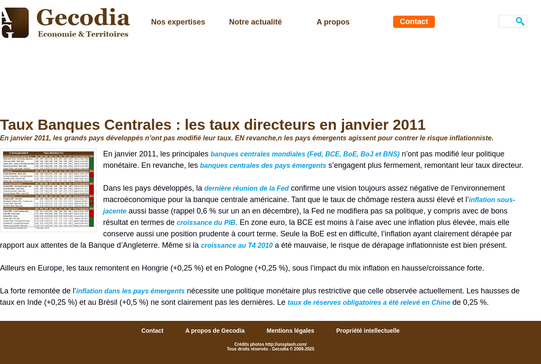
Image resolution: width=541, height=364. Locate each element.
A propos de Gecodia (216, 330)
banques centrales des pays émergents (263, 165)
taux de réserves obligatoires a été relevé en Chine (368, 302)
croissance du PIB (206, 222)
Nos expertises (178, 22)
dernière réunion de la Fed (246, 188)
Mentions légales (291, 330)
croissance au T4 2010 (237, 245)
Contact (414, 21)
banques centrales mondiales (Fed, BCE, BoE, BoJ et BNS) (304, 154)
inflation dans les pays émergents (130, 291)
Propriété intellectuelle (367, 330)
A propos (333, 22)
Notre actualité (255, 22)
